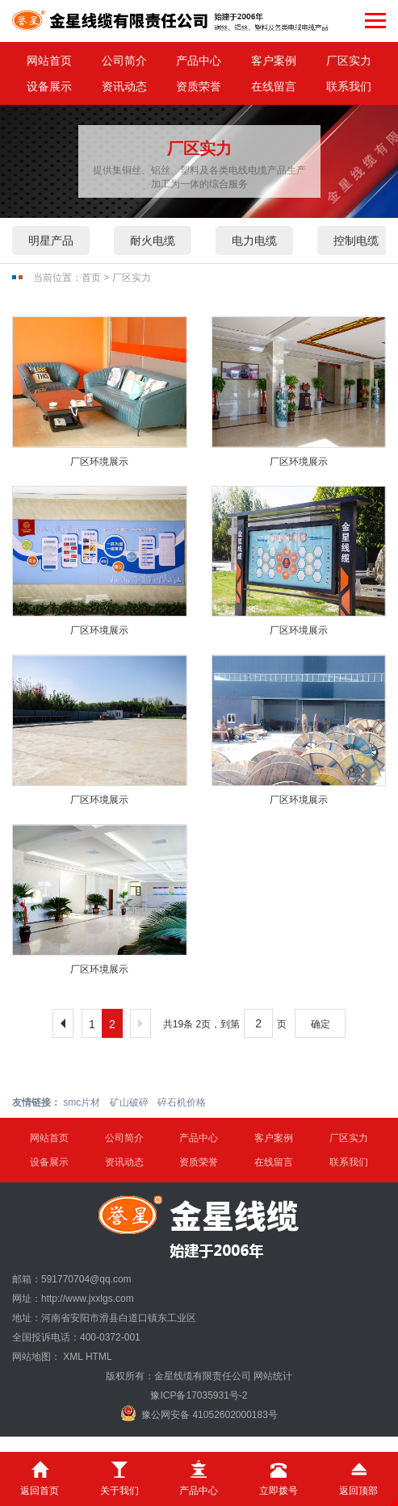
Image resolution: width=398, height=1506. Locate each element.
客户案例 (273, 60)
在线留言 (273, 86)
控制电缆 (356, 240)
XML (72, 1356)
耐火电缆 (152, 240)
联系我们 (348, 86)
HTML (99, 1356)
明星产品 (50, 240)
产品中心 (198, 60)
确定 (320, 1024)
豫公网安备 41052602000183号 (199, 1413)
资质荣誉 (198, 86)
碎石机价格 (181, 1102)
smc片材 (81, 1102)
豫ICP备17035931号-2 (198, 1395)
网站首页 (49, 60)
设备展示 (49, 86)
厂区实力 (348, 60)
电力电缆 (254, 240)
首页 (91, 277)
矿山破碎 (129, 1102)
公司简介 (124, 60)
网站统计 (272, 1376)
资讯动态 (124, 86)
